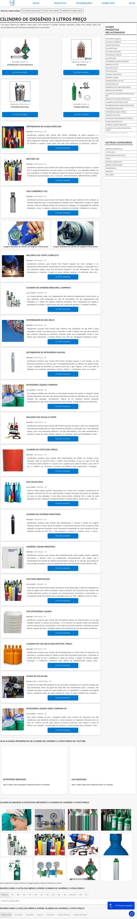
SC (42, 855)
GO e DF (72, 855)
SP (30, 855)
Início (36, 3)
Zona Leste (50, 875)
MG (18, 855)
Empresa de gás (112, 65)
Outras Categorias (119, 142)
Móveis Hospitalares (114, 165)
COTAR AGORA (12, 74)
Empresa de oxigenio (114, 90)
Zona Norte (18, 875)
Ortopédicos (111, 168)
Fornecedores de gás (115, 81)
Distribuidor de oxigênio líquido (72, 11)
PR (36, 855)
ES (24, 855)
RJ (12, 855)
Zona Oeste (29, 875)
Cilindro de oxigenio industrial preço (118, 129)
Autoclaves (110, 152)
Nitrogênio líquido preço (116, 112)
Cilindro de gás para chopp (117, 102)
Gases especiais (112, 84)
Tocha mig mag (111, 71)
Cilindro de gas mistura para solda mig (120, 95)
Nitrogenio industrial (115, 109)
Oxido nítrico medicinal (51, 11)
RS (48, 855)
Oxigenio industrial (114, 74)
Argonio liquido (112, 78)
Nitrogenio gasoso (113, 55)
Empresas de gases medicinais (118, 99)
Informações (84, 3)
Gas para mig (111, 58)
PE (53, 855)
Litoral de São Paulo (80, 875)
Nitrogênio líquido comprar (117, 61)
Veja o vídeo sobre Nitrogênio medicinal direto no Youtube (26, 745)
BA (59, 855)
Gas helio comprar (113, 42)
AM (80, 855)
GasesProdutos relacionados (115, 30)
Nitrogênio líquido (113, 39)
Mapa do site (125, 896)
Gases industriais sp (114, 122)
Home (81, 896)
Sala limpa (110, 175)
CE (65, 855)
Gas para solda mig (113, 52)
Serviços (109, 171)
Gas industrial (112, 48)
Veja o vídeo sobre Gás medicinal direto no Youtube (92, 745)
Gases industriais (113, 45)
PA (86, 855)
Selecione (4, 855)
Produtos (60, 3)
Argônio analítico (113, 115)
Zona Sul (40, 875)
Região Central (6, 875)
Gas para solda (112, 68)
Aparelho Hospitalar (114, 149)
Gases (108, 158)
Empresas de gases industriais (118, 87)
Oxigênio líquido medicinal (116, 125)
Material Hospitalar (114, 162)
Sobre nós (108, 3)
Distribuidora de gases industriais (120, 105)
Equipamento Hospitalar (115, 155)
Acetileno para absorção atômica (119, 118)
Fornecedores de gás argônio (31, 11)
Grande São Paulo (64, 875)
